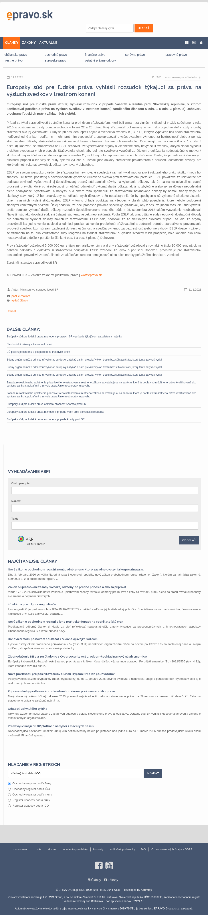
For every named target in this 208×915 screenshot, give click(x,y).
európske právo (55, 60)
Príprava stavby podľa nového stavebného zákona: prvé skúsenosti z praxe (61, 691)
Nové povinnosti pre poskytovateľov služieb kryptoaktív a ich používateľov (61, 674)
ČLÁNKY (11, 43)
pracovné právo (176, 54)
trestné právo (13, 60)
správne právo (135, 54)
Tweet (12, 311)
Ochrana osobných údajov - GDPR (171, 849)
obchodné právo (56, 54)
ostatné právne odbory (100, 60)
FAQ (143, 849)
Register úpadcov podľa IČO (28, 805)
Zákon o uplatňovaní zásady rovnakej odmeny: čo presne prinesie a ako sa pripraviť (67, 587)
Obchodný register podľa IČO (29, 789)
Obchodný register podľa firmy (29, 783)
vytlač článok (20, 300)
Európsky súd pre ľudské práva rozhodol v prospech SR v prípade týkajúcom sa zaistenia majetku (64, 336)
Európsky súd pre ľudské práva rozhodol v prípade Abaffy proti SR (46, 419)
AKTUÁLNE (48, 43)
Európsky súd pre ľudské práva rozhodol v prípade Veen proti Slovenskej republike (55, 411)
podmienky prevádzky (75, 849)
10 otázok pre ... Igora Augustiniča (32, 604)
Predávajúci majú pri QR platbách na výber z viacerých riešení (51, 726)
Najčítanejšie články (32, 561)
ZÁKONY (29, 43)
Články (96, 880)
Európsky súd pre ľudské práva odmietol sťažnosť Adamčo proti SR (46, 404)
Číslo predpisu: (21, 483)
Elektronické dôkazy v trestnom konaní (29, 344)
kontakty (98, 849)
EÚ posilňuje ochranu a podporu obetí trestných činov (38, 351)
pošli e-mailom (21, 296)
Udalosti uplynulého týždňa (27, 708)
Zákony (113, 880)
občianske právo (15, 54)
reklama (51, 849)
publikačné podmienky (122, 849)
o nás (38, 849)
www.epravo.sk (91, 275)
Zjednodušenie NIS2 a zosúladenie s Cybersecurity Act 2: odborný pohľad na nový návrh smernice (77, 656)
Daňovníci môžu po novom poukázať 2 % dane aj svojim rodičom (52, 639)
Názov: (16, 501)
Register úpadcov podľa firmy (29, 800)
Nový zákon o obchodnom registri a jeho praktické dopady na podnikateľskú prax (65, 621)
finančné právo (95, 54)
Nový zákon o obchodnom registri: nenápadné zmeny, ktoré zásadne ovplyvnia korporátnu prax (76, 569)
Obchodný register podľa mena (30, 794)
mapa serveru (21, 849)
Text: (14, 518)
